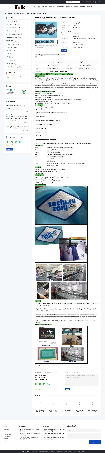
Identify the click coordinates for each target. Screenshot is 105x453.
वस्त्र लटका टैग (9, 50)
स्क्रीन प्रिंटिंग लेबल (15, 13)
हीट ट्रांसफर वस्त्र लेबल (11, 27)
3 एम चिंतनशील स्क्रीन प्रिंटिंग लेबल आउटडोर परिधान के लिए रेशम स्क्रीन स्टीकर (29, 438)
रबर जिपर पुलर (10, 60)
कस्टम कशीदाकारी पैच (11, 24)
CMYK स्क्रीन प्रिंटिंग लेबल (16, 77)
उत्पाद (39, 6)
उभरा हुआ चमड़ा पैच (11, 44)
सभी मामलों (82, 6)
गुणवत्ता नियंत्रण (60, 6)
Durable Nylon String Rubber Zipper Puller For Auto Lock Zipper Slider (54, 438)
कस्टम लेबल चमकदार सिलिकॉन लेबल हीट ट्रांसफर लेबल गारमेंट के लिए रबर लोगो (40, 411)
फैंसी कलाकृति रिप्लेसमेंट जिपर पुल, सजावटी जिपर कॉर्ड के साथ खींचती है (54, 430)
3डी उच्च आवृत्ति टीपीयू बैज (12, 34)
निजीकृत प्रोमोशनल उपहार (12, 67)
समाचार (76, 6)
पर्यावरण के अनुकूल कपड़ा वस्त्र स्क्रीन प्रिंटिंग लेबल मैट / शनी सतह (30, 434)
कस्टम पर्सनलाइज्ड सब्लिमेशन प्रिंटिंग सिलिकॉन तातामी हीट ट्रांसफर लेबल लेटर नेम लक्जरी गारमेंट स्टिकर (79, 411)
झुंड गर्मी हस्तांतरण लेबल (12, 47)
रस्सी (7, 54)
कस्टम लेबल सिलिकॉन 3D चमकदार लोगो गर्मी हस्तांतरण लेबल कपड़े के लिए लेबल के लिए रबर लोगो (66, 411)
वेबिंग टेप (8, 57)
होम (34, 6)
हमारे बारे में (44, 6)
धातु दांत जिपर (9, 64)
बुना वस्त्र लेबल (9, 41)
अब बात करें (88, 1)
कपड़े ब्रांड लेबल (49, 365)
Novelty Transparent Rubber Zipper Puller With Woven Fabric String (54, 434)
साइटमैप (6, 441)
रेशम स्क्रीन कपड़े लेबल (57, 365)
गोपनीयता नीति (25, 451)
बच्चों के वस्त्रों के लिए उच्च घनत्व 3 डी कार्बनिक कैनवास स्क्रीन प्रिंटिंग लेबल (92, 411)
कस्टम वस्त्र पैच (9, 21)
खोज (82, 1)
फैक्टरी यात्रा (51, 6)
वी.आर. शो (89, 6)
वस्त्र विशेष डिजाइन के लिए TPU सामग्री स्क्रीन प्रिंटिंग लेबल (29, 430)
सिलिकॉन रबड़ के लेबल (11, 37)
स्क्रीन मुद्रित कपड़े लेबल (41, 365)
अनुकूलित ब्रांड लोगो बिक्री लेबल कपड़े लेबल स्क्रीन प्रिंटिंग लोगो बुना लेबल (53, 411)
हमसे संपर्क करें (69, 6)
